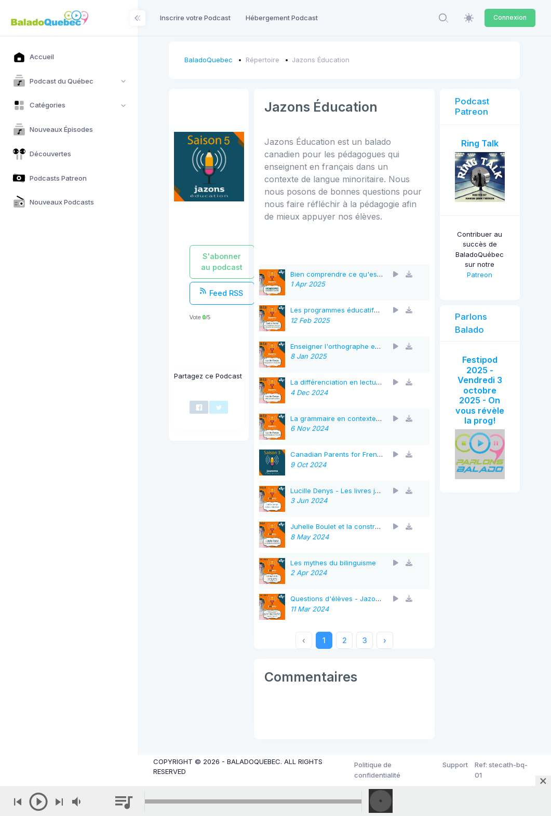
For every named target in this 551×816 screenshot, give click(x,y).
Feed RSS (221, 292)
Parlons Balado (471, 323)
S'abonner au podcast (222, 261)
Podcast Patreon (472, 106)
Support (455, 764)
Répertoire (262, 60)
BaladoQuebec (208, 60)
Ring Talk (480, 143)
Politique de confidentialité (377, 769)
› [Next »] (384, 640)
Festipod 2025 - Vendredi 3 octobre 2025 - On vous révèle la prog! (479, 390)
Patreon (479, 274)
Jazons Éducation (321, 60)
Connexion (510, 17)
